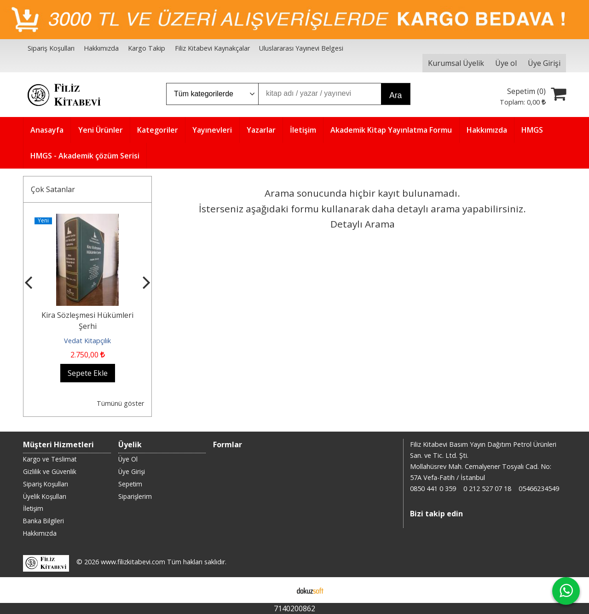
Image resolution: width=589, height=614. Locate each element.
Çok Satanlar (53, 189)
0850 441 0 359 (433, 488)
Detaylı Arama (362, 223)
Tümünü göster (120, 403)
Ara (395, 95)
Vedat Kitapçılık (87, 340)
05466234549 (539, 488)
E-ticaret (280, 590)
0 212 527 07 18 (487, 488)
